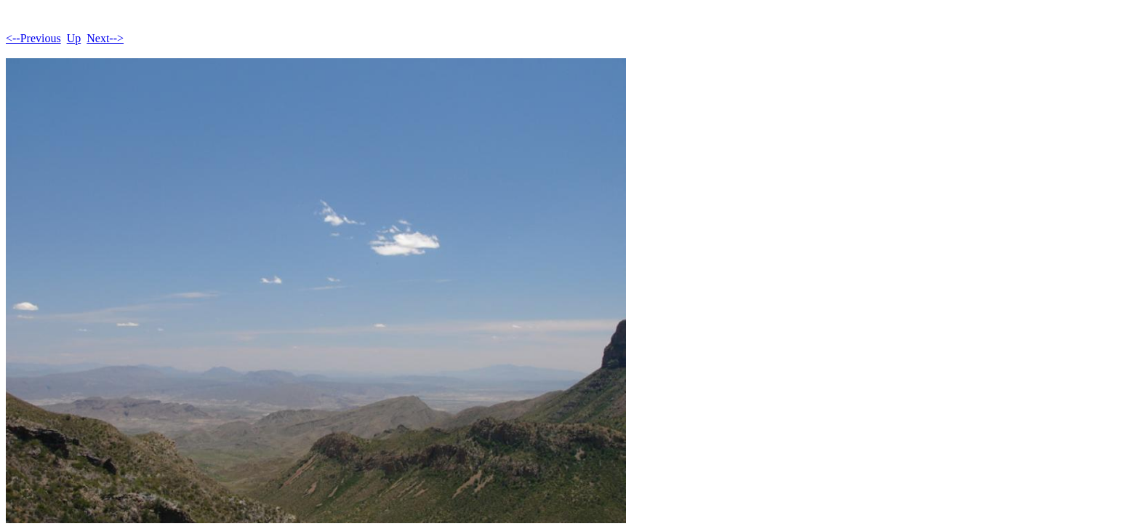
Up (74, 38)
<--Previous (33, 38)
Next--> (105, 38)
